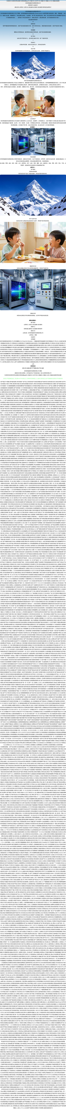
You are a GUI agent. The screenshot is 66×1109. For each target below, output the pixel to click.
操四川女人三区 (6, 514)
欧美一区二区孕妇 (11, 618)
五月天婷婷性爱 (9, 421)
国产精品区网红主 (16, 396)
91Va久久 (57, 1000)
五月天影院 (24, 933)
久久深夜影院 (37, 1081)
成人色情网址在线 (42, 1070)
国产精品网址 (41, 570)
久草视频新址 (50, 701)
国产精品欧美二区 (26, 1079)
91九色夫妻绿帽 (39, 1087)
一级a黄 (36, 780)
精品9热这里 (28, 1027)
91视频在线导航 (41, 807)
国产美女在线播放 (10, 670)
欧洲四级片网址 (35, 782)
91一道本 (18, 749)
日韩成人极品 (56, 620)
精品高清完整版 (55, 647)
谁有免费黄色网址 (47, 466)
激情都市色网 (46, 390)
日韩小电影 (56, 796)
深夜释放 (36, 867)
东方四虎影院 (3, 618)
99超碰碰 (21, 850)
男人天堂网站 (42, 827)
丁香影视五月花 (4, 429)
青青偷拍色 (3, 883)
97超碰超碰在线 (44, 1022)
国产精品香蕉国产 (6, 655)
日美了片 (57, 913)
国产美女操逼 (31, 539)
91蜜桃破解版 (40, 850)
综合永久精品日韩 (61, 614)
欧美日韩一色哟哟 (17, 952)
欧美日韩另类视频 (4, 518)
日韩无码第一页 (28, 1049)
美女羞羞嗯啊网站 (18, 923)
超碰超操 (33, 773)
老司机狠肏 (62, 948)
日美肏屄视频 (20, 757)
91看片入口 (21, 1081)
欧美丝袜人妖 (18, 836)
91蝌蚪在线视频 (23, 471)
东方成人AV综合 (26, 763)
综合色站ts (9, 981)
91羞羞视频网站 (43, 394)
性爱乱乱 (26, 796)
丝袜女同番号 (58, 381)
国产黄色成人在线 (50, 975)
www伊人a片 (3, 931)
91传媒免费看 (12, 1093)
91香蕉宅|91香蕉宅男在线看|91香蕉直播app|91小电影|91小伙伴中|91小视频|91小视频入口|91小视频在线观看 (31, 375)
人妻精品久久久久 (56, 475)
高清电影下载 (7, 512)
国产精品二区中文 (16, 678)
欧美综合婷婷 (18, 1072)
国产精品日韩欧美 (6, 757)
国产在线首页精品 (52, 543)
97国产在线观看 (57, 487)
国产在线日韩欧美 (56, 529)
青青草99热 (52, 747)
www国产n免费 (6, 921)
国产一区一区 (52, 637)
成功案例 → (33, 127)
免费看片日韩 (25, 676)
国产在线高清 (10, 701)
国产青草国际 (24, 390)
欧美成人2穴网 (36, 1031)
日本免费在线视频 (14, 803)
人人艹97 (6, 830)
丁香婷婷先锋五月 (58, 394)
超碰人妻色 (52, 803)
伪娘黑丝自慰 (20, 767)
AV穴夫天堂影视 (19, 840)
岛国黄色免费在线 (19, 1056)
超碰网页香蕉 (17, 477)
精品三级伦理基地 (7, 591)
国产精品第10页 (28, 423)
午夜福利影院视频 (37, 392)
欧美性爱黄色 (60, 1010)
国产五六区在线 (20, 1027)
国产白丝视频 (29, 483)
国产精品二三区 (39, 390)
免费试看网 (13, 925)
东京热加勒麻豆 (37, 898)
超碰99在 (56, 1105)
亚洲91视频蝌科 (20, 975)
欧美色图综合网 (57, 827)
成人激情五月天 (10, 520)
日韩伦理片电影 (4, 601)
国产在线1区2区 (13, 464)
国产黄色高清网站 (61, 782)
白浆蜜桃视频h (28, 392)
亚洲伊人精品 (45, 637)
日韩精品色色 (17, 776)
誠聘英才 (49, 7)
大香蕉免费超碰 (35, 817)
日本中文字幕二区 (50, 437)
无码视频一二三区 (57, 939)
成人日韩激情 (43, 589)
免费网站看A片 (52, 502)
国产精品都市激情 (54, 462)
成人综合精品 (59, 668)
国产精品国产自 (51, 670)
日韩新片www (40, 763)
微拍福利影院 (49, 504)
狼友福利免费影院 (35, 419)
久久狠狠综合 (27, 1002)
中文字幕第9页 (19, 618)
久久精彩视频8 (49, 688)
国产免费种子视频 (15, 527)
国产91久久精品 (24, 495)
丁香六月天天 (7, 686)
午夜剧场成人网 (50, 935)
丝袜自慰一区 (10, 969)
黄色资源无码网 (56, 678)
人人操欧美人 (19, 998)
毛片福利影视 (29, 458)
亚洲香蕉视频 (30, 655)
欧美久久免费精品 (48, 697)
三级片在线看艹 (38, 819)
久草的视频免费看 (61, 485)
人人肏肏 (51, 937)
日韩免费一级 (59, 684)
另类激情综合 (44, 508)
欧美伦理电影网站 (53, 446)
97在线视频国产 (55, 800)
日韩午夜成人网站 (58, 780)
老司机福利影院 (53, 1020)
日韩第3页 (27, 834)
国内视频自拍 (30, 668)
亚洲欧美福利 (16, 566)
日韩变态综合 (11, 1072)
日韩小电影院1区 (29, 1006)
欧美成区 (47, 852)
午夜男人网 (34, 948)
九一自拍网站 (30, 927)
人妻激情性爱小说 (17, 773)
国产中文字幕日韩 (7, 693)
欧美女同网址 (49, 632)
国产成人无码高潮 (27, 381)
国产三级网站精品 (38, 939)
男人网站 (47, 788)
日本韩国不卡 (59, 861)
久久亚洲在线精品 (28, 508)
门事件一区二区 (52, 483)
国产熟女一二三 (8, 1025)
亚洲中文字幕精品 (32, 471)
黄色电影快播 (3, 946)
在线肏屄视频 (57, 937)
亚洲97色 (57, 753)
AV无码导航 (47, 1083)
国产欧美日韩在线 (29, 533)
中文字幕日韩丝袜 (24, 512)
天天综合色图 (35, 917)
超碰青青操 (60, 950)
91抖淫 (7, 894)
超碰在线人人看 (48, 886)
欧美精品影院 (39, 406)
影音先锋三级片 (57, 919)
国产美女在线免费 (19, 508)
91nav (59, 1002)
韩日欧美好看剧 (48, 765)
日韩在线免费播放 (26, 491)
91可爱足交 (11, 927)
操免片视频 (5, 923)
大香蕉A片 (45, 890)
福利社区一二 (30, 603)
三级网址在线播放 (13, 1085)
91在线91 (36, 989)
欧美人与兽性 (38, 695)
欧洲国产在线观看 (32, 697)
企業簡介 (21, 7)
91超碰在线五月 (53, 977)
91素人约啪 (3, 1018)
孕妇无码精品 (47, 614)
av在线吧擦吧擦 (60, 454)
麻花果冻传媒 (16, 383)
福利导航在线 (27, 686)
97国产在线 (22, 939)
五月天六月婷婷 (22, 518)
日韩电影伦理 (61, 431)
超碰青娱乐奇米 (31, 981)
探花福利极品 (40, 906)
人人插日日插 (16, 834)
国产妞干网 (49, 867)
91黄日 (32, 886)
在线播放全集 (16, 634)
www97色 (3, 1043)
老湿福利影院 (53, 778)
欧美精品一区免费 (41, 678)
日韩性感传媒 (41, 705)
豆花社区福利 (10, 954)
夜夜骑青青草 (47, 676)
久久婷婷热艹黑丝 (33, 935)
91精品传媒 (58, 1012)
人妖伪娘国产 (12, 966)
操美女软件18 (52, 817)
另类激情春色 (24, 776)
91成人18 (13, 798)
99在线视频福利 (48, 1054)
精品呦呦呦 (46, 821)
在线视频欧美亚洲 (60, 670)
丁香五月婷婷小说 (43, 572)
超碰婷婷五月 (25, 462)
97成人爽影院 (26, 944)
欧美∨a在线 (51, 854)
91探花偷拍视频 (25, 1039)
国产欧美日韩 (17, 668)
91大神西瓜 (48, 1047)
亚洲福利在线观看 (51, 649)
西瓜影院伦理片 (20, 473)
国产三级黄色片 (60, 508)
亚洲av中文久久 (45, 385)
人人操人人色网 (42, 834)
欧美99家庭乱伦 (18, 489)
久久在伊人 (46, 803)
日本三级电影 (40, 471)
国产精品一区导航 (20, 433)
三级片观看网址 (59, 410)
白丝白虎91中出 (10, 958)
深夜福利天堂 (23, 892)
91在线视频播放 (43, 630)
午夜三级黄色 (59, 695)
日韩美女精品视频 (56, 535)
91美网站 (7, 800)
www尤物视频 (38, 1035)
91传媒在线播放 (6, 850)
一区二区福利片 (47, 578)
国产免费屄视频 (40, 699)
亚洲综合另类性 (62, 763)
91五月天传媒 (37, 1006)
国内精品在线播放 (39, 487)
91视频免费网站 (25, 1070)
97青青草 (30, 879)
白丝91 (4, 1033)
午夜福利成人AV (41, 925)
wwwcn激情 (34, 1045)
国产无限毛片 (59, 398)
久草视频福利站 (27, 408)
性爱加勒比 (23, 973)
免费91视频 (44, 815)
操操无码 (31, 757)
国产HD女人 (26, 759)
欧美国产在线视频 (41, 535)
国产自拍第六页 (58, 794)
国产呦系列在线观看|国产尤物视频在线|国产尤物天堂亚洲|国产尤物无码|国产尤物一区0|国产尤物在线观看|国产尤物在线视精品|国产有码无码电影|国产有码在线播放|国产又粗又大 (33, 720)
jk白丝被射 (10, 993)
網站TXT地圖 (32, 368)
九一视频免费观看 (43, 989)
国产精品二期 (27, 1029)
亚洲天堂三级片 (46, 533)
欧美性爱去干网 (46, 778)
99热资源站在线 (15, 850)
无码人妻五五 (61, 809)
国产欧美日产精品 (26, 1064)
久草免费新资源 (56, 421)
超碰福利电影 (50, 757)
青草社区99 (59, 1066)
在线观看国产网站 (57, 632)
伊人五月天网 (23, 769)
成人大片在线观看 (15, 697)
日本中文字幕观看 (48, 643)
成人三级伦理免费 (45, 444)
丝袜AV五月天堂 (16, 755)
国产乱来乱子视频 (58, 686)
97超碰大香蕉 (53, 1025)
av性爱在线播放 (49, 1103)
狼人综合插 (45, 942)
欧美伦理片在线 (58, 603)
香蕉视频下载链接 (40, 396)
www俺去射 (50, 790)
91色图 (58, 863)
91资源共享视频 (38, 1074)
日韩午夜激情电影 (41, 688)
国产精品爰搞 (27, 840)
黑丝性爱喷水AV (42, 927)
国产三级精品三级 (45, 392)
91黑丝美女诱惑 (12, 881)
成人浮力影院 (37, 902)
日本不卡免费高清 (54, 576)
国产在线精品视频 (7, 597)
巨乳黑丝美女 (54, 776)
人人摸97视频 (6, 842)
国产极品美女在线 (38, 566)
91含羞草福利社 (23, 844)
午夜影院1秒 (9, 807)
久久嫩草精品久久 (20, 917)
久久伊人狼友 (20, 875)
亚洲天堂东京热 (37, 1099)
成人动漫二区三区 (57, 493)
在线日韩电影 (39, 653)
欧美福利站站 (31, 566)
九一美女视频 (37, 1043)
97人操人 (41, 879)
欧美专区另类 (34, 840)
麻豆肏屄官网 (3, 508)
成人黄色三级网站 (16, 481)
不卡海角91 (56, 757)
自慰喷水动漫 (10, 556)
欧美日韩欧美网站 (38, 645)
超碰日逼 (42, 852)
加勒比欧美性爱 (8, 410)
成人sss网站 (16, 993)
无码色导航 (30, 771)
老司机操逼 (28, 886)
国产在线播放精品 (41, 624)
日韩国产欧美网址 (54, 852)
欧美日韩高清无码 (12, 392)
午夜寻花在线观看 (5, 869)
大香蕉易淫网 (27, 817)
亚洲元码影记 (42, 780)
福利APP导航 (3, 1027)
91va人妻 (14, 757)
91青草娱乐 (25, 1018)
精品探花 (9, 844)
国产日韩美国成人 (46, 524)
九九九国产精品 (62, 811)
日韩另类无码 (11, 659)
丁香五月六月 (45, 554)
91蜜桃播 (18, 1070)
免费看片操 (11, 836)
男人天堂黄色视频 (58, 610)
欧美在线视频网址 (56, 522)
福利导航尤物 (38, 581)
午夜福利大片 (34, 489)
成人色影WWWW (26, 966)
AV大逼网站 (58, 1018)
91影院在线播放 (28, 431)
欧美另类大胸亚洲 (26, 589)
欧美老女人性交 (54, 1068)
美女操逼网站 (49, 1095)
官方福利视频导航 (18, 610)
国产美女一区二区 (58, 674)
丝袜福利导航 (25, 699)
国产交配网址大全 (55, 595)
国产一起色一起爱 (15, 512)
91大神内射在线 (58, 556)
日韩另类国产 (19, 381)
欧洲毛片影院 (59, 873)
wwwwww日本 (13, 761)
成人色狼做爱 (9, 1043)
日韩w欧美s (20, 784)
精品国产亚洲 (52, 695)
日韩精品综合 (45, 908)
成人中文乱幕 (11, 429)
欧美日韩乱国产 (39, 628)
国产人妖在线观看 (46, 574)
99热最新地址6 (23, 838)
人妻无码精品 (59, 404)
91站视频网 (57, 1022)
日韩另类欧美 (45, 1016)
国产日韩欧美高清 (41, 587)
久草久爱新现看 (45, 794)
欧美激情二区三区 (56, 693)
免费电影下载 (40, 475)
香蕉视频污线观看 (11, 1027)
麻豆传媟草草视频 (19, 659)
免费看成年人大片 (58, 518)
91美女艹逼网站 (21, 869)
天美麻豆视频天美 (49, 952)
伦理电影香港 (51, 666)
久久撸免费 (49, 1089)
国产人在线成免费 (20, 657)
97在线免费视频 (15, 1049)
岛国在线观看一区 (8, 680)
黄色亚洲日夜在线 (30, 942)
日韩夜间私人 (34, 516)
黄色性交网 (60, 969)
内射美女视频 (6, 404)
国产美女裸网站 (60, 630)
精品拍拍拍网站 (45, 398)
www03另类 (5, 1072)
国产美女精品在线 (51, 520)
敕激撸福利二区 (49, 493)
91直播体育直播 (44, 485)
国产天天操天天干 (58, 966)
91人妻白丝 (15, 1095)
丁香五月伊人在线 (21, 581)
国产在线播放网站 (60, 514)
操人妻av (51, 954)
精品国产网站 (18, 462)
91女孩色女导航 (38, 937)
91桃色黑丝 (56, 948)
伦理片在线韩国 (56, 570)
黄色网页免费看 (9, 939)
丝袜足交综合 (45, 1020)
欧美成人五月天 (40, 703)
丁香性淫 (26, 1087)
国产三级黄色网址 (31, 653)
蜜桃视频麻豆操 (44, 502)
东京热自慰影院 (6, 572)
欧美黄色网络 (17, 751)
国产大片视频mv (22, 464)
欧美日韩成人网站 (26, 946)
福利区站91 (51, 917)
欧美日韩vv (31, 958)
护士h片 (15, 1076)
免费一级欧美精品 (17, 419)
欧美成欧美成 (31, 622)
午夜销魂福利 (60, 971)
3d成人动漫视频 (31, 514)
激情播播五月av (58, 769)
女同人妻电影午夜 (8, 699)
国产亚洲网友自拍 (54, 549)
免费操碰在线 (58, 439)
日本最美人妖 (23, 545)
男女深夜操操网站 (37, 605)
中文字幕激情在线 (14, 578)
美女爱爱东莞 (15, 956)
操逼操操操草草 (51, 664)
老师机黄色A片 (58, 935)
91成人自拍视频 (4, 485)
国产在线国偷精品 (44, 446)
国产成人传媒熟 (27, 923)
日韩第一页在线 (46, 468)
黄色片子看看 (9, 888)
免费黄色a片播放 (13, 583)
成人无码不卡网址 (56, 1054)
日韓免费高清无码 (21, 458)
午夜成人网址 (34, 450)
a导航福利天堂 (42, 1091)
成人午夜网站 (8, 452)
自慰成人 (44, 796)
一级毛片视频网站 (25, 678)
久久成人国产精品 (9, 543)
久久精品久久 (6, 578)
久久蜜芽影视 (50, 944)
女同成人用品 (53, 471)
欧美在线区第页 (17, 622)
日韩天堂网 (47, 906)
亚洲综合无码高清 (61, 618)
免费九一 (22, 902)
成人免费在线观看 (61, 483)
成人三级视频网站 (33, 495)
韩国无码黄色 (37, 958)
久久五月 (51, 1039)
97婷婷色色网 (49, 1035)
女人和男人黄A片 (46, 560)
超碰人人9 (27, 996)
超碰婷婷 (19, 846)
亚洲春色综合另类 (38, 1058)
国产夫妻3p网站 (28, 1062)
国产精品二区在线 (7, 535)
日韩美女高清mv (28, 446)
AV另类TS (30, 827)
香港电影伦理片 (12, 394)
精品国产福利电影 (60, 448)
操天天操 (59, 996)
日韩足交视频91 (18, 1101)
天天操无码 (51, 1049)
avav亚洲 (33, 946)
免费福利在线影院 (28, 404)
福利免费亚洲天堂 (47, 856)
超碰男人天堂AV (45, 973)
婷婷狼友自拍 (33, 861)
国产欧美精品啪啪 (57, 931)
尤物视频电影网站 (9, 587)
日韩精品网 (57, 830)
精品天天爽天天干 (33, 865)
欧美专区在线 (24, 435)
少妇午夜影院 (23, 1043)
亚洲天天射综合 (56, 848)
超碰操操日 (36, 1095)
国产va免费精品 (32, 466)
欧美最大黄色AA (4, 1085)
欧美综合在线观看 (29, 562)
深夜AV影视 (12, 1074)
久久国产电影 (37, 599)
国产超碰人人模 (44, 408)
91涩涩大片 (26, 825)
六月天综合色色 (5, 1010)
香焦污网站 (36, 975)
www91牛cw (41, 894)
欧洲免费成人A (27, 570)
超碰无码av (43, 757)
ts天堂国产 (57, 1062)
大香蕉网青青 (39, 883)
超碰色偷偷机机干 (48, 1108)
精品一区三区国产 (10, 605)
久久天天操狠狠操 (4, 989)
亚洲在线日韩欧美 (32, 643)
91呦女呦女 (14, 919)
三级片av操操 (22, 931)
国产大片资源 (35, 601)
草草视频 (56, 773)
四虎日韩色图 (12, 1006)
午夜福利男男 (52, 398)
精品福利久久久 (34, 491)
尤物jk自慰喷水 (41, 848)
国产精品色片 (6, 630)
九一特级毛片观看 (22, 1022)
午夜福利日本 (34, 1033)
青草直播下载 (9, 419)
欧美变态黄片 (21, 551)
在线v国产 (23, 971)
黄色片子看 (49, 771)
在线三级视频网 (58, 541)
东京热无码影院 (16, 971)
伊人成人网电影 (57, 751)
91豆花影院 (11, 1089)
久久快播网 (40, 869)
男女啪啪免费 (60, 551)
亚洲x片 (57, 975)
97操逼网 (22, 1062)
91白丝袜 (35, 1060)
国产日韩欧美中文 (20, 560)
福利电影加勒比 (42, 991)
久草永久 (2, 939)
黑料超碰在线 (51, 518)
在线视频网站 (10, 388)
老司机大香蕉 (3, 819)
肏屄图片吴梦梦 (18, 827)
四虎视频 (37, 915)
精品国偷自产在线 (20, 595)
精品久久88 (57, 790)
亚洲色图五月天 (32, 462)
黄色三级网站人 (10, 585)
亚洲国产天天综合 (5, 975)
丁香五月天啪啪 (21, 392)
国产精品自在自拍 (53, 653)
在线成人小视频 (14, 655)
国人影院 (26, 778)
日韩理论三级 (52, 1010)
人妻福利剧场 (58, 1027)
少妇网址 (39, 755)
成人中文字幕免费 (20, 574)
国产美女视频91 (17, 444)
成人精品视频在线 (16, 591)
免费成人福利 (48, 900)
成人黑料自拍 (53, 583)
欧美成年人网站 (32, 383)
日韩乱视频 (41, 813)
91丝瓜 (39, 1068)
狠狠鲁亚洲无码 (15, 452)
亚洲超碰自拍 (17, 1099)
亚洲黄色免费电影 (20, 962)
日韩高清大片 (39, 427)
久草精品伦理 (30, 989)
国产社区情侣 (49, 931)
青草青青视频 (46, 383)
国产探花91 (16, 809)
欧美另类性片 (12, 446)
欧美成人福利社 (22, 454)
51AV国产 (61, 1047)
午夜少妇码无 (45, 958)
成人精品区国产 (33, 522)
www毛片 (36, 1076)
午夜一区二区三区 (11, 574)
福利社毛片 (8, 1097)
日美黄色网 (33, 956)
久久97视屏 (36, 1022)
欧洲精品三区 (31, 645)
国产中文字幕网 (47, 558)
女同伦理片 (27, 1091)
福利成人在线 (62, 773)
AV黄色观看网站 (42, 620)
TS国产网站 (25, 894)
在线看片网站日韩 (25, 541)
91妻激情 (17, 854)
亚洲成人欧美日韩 (36, 973)
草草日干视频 (38, 749)
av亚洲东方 (18, 886)
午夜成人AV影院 (41, 1072)
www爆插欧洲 (50, 1105)
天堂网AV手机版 (56, 921)
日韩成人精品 (13, 533)
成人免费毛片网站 (44, 1041)
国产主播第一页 (58, 491)
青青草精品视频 (16, 468)
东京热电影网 (41, 651)
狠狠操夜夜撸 (41, 388)
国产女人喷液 (14, 572)
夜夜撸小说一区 (46, 406)
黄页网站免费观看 (11, 433)
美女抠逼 (6, 836)
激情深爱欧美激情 (53, 537)
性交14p (56, 844)
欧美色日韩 (16, 989)
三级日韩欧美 (35, 394)
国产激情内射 (10, 892)
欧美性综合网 (32, 676)
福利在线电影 (19, 408)
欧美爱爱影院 (32, 468)
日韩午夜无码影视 (9, 674)
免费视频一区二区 (43, 618)
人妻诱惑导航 (40, 877)
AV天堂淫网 (58, 859)
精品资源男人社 (19, 522)
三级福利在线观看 (24, 637)
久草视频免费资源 (25, 591)
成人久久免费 (46, 977)
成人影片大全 (37, 500)
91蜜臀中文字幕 (9, 796)
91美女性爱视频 (48, 545)
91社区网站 (54, 811)
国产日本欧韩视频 (54, 1045)
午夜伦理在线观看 (19, 502)
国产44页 (26, 757)
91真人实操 (38, 881)
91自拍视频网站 (30, 464)
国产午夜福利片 (20, 632)
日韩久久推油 (13, 879)
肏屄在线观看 (61, 823)
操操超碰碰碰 (59, 495)
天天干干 (58, 817)
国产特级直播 (35, 923)
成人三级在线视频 (50, 587)
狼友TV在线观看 (49, 751)
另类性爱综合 (32, 1097)
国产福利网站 (56, 701)
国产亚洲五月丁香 (39, 512)
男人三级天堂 (51, 591)
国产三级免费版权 (50, 925)
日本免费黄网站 (9, 444)
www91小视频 (30, 821)
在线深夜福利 (46, 655)
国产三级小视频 (25, 755)
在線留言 (35, 5)
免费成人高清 (29, 568)
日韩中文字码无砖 (51, 495)
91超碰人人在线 (39, 776)
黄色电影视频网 (49, 773)
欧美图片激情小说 (43, 672)
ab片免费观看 (33, 850)
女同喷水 (7, 1058)
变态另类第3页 (8, 460)
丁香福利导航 (53, 788)
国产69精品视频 (43, 518)
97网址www (52, 819)
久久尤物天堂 (33, 1066)
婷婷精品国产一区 (28, 815)
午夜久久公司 (34, 966)
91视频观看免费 (47, 539)
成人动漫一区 (26, 522)
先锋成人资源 (38, 778)
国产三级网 (54, 969)
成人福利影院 (32, 695)
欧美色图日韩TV (46, 755)
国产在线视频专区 (24, 614)
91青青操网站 (51, 913)
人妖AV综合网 (58, 1085)
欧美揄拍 (19, 1000)
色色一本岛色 (29, 900)
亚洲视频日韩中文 (44, 784)
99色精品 (36, 827)
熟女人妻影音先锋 (9, 1039)
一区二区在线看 (27, 448)
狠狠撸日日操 (57, 1014)
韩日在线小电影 (58, 1049)
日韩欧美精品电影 (56, 504)
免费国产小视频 (23, 697)
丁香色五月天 (32, 506)
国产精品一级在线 (11, 616)
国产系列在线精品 (32, 703)
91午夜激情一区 (4, 385)
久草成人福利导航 (61, 989)
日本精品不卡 (62, 516)
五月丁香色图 (50, 842)
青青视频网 (12, 840)
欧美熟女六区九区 (16, 693)
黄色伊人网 (29, 842)
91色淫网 (6, 767)
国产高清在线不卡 (20, 533)
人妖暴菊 (51, 769)
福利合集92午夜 (18, 765)
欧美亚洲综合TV (58, 846)
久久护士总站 (34, 1025)
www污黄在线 (44, 913)
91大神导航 (62, 985)
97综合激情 (28, 917)
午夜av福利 (16, 939)
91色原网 (56, 954)
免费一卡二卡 (23, 790)
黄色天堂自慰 (34, 688)
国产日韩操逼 (46, 1018)
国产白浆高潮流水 (43, 830)
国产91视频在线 (5, 547)
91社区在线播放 (10, 1012)
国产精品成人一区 (24, 695)
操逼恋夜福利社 (50, 1006)
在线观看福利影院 (34, 680)
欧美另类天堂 (51, 672)
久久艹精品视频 (33, 593)
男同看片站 (51, 1062)
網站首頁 (17, 7)
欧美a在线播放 (28, 473)
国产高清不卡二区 (15, 703)
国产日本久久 (54, 574)
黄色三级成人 (8, 554)
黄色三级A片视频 (16, 614)
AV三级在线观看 (46, 583)
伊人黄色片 (55, 1052)
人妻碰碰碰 (36, 844)
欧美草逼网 (35, 813)
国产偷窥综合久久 (44, 419)
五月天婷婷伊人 (61, 657)
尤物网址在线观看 (54, 904)
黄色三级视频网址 (31, 427)
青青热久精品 (44, 1049)
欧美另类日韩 (21, 439)
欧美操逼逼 (51, 1085)
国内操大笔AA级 (42, 410)
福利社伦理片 (44, 668)
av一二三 (39, 796)
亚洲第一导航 (13, 815)
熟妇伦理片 (15, 877)
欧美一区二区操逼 (7, 506)
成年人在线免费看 (18, 520)
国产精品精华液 (57, 423)
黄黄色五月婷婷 (53, 554)
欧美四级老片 (48, 570)
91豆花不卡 (5, 773)
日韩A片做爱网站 (53, 763)
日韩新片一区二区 (7, 942)
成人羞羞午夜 (53, 759)
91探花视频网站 (21, 856)
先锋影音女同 (48, 690)
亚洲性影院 (59, 784)
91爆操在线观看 (12, 485)
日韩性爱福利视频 (26, 664)
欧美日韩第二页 (45, 458)
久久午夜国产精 (46, 800)
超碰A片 (4, 1002)
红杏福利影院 (36, 639)
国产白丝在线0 (22, 634)
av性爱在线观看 (9, 790)
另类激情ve (29, 1060)
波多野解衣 (11, 979)
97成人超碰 (61, 933)
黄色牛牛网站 (5, 394)
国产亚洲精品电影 (28, 502)
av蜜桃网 (55, 950)
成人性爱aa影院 (11, 508)
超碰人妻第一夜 (48, 910)
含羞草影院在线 (47, 811)
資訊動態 (40, 7)
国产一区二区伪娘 (30, 581)
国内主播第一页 (39, 661)
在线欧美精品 (14, 423)
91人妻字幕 (16, 892)
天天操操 (28, 931)
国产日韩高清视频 (17, 491)
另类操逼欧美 (34, 400)
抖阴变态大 (2, 784)
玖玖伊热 (29, 790)
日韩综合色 (54, 761)
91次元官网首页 (62, 977)
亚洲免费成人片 (25, 807)
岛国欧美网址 (3, 431)
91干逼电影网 (29, 1047)
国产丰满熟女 (26, 618)
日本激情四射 (38, 993)
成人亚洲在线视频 (39, 545)
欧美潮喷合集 (29, 537)
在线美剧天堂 (33, 541)
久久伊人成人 (49, 875)
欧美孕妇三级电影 (27, 498)
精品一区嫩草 (12, 630)
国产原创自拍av (10, 765)
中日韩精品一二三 (45, 979)
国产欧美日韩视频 (8, 682)
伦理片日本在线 (36, 502)
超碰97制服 (6, 1087)
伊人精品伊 (21, 852)
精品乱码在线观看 (44, 448)
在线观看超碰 (9, 950)
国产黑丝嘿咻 (55, 927)
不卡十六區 (8, 1049)
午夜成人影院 (53, 612)
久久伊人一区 (34, 896)
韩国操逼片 (49, 1072)
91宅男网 (46, 1039)
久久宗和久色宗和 (25, 987)
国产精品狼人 (8, 643)
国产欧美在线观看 (43, 591)
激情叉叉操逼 (56, 388)
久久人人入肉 (40, 1097)
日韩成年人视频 (57, 512)
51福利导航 (19, 881)
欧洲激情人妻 (37, 757)
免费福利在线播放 (51, 410)
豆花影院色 (33, 1002)
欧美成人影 (18, 946)
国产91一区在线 (24, 587)
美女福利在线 (28, 412)
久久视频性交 (16, 786)
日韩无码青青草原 (16, 960)
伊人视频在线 (42, 975)
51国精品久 (32, 921)
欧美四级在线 (52, 419)
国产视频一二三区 (11, 570)
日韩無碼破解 (57, 952)
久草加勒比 (34, 856)
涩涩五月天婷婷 (51, 1076)
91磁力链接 (39, 846)
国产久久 (10, 773)
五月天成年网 (35, 790)
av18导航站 (40, 1060)
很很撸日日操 (34, 504)
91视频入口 (41, 888)
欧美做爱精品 (56, 991)
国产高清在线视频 (32, 531)
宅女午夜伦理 (8, 877)
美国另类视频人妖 (10, 493)
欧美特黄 (4, 969)
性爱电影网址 (20, 796)
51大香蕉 (15, 778)
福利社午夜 (33, 763)
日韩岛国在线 (60, 554)
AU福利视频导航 (17, 861)
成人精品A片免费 (53, 506)
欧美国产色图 (8, 614)
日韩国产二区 (3, 616)
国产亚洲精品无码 (26, 410)
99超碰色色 (24, 927)
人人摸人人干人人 (50, 1037)
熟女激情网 (25, 881)
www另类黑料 (13, 846)
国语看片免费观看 (39, 676)
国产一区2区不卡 (53, 890)
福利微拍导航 (32, 883)
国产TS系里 (33, 987)
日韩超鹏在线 (60, 1099)
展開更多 (33, 366)
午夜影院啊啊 (45, 971)
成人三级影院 (18, 688)
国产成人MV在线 (12, 672)
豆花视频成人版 (44, 1079)
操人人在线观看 (53, 1101)
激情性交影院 (53, 464)
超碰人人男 (6, 1099)
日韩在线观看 (53, 655)
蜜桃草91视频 (31, 1012)
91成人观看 (11, 923)
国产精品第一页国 (52, 630)
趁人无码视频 (61, 433)
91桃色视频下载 (14, 454)
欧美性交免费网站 (17, 1018)
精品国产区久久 (43, 859)
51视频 (5, 881)
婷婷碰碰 (50, 993)
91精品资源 (29, 1037)
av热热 (32, 1074)
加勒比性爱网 (41, 429)
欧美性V (18, 873)
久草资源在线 (28, 948)
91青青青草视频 (25, 624)
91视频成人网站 (61, 506)
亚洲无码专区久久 (37, 576)
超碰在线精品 (36, 964)
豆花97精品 (55, 1074)
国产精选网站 (19, 630)
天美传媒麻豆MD (4, 776)
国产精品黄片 (51, 441)
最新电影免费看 (23, 703)
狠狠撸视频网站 (12, 385)
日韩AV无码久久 (46, 605)
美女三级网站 (45, 653)
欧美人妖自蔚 (23, 653)
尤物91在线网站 (46, 767)
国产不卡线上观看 (34, 591)
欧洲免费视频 (50, 423)
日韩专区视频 (13, 832)
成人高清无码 (7, 479)
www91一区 (53, 873)
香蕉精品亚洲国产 (61, 875)
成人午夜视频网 (24, 628)
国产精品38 (34, 985)
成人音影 (22, 888)
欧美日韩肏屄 (37, 668)
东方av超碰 (6, 1008)
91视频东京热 (27, 985)
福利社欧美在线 (17, 682)
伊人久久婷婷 (34, 931)
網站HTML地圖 (40, 368)
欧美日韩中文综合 (58, 587)
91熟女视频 (12, 749)
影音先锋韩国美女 (20, 929)
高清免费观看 (8, 661)
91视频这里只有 (36, 446)
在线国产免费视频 (7, 437)
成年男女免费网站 (7, 647)
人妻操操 (23, 900)
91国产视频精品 (7, 398)
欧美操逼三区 (39, 558)
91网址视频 (45, 819)
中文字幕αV (32, 784)
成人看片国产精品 (51, 641)
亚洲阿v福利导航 (28, 1031)
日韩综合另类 (27, 429)
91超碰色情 (11, 1101)
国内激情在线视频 (49, 541)
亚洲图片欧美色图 (56, 856)
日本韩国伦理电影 (36, 385)
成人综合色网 (54, 657)
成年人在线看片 (49, 610)
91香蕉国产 (41, 765)
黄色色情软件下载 (9, 890)
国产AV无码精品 (15, 545)
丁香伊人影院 (5, 966)
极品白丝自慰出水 (24, 468)
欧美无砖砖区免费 (7, 771)
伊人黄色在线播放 (56, 883)
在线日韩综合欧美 (41, 693)
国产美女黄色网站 (36, 1093)
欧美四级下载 (7, 697)
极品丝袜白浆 (58, 946)
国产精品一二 (21, 524)
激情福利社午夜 (20, 404)
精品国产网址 (23, 983)
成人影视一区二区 (8, 475)
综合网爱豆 (28, 782)
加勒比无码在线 (10, 402)
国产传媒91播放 (47, 969)
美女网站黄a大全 (9, 626)
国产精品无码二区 (44, 537)
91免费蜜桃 (9, 960)
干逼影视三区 (57, 510)
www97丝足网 (33, 836)
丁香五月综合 (60, 659)
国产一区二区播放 (33, 682)
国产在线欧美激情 (9, 400)
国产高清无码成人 (8, 558)
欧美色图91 (4, 993)
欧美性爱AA (30, 1052)
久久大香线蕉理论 (53, 433)
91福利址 (18, 753)
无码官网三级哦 (22, 904)
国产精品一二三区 (9, 489)
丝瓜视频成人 (4, 690)
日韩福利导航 (54, 877)
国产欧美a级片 (32, 406)
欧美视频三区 (11, 522)
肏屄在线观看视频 (45, 1093)
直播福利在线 (51, 603)
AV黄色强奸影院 (28, 1004)
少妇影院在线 (41, 1103)
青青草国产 (3, 807)
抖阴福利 (27, 823)
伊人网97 (46, 763)
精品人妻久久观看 (11, 848)
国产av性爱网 (31, 1016)
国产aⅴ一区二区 (54, 427)
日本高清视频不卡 (50, 624)
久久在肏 (5, 1016)
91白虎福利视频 (29, 939)
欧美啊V (54, 894)
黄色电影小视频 (17, 819)
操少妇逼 (46, 1033)
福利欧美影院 (3, 595)
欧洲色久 (8, 983)
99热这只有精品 (4, 979)
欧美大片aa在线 (43, 842)
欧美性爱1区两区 (38, 595)
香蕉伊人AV (36, 1041)
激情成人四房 (20, 572)
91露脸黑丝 (5, 962)
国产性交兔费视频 (33, 626)
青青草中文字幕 (38, 524)
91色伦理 (51, 794)
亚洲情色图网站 (37, 971)
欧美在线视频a (50, 674)
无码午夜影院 (5, 929)
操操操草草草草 (49, 473)
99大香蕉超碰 (5, 817)
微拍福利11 (46, 879)
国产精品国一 (24, 558)
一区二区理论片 (33, 755)
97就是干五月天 (51, 825)
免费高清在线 (55, 661)
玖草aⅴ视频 (49, 950)
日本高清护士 (12, 649)
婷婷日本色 (51, 1079)
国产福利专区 (44, 381)
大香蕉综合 (31, 867)
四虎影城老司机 (30, 1058)
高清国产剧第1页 (27, 400)
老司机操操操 (52, 404)
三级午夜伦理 (22, 1010)
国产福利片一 (43, 423)
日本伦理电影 (35, 551)
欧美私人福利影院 (31, 545)
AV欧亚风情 (3, 813)
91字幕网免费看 (9, 435)
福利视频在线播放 (40, 773)
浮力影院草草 (14, 1029)
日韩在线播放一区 (12, 456)
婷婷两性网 (34, 788)
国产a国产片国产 (59, 639)
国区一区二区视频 (28, 767)
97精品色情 (25, 935)
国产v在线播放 (41, 632)
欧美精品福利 (62, 661)
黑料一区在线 (29, 454)
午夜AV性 (10, 904)
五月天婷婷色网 (48, 792)
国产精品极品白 (34, 632)
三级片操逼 (47, 1025)
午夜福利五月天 (52, 1016)
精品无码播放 (50, 547)
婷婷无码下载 (32, 1018)
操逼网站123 (18, 915)
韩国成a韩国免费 (58, 983)
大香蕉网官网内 (24, 1035)
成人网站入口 (54, 923)
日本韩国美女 (45, 695)
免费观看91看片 (25, 836)
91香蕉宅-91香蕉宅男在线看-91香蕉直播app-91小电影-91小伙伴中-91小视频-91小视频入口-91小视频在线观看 (33, 1)
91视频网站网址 (58, 917)
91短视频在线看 (8, 468)
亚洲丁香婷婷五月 (51, 585)
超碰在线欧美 (44, 1081)
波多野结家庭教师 (54, 390)
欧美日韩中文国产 (55, 562)
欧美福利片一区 (47, 622)
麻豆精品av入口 (32, 529)
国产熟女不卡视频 (4, 562)
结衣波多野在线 (28, 394)
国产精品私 (5, 865)
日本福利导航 (16, 1062)
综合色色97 (19, 1058)
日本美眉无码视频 (31, 634)
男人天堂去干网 (18, 908)
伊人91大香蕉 (16, 838)
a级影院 (9, 873)
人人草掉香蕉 (24, 612)
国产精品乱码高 (47, 628)
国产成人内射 (62, 1064)
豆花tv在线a (36, 1085)
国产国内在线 (60, 543)
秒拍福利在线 (8, 603)
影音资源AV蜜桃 (59, 803)
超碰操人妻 (19, 879)
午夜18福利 (6, 840)
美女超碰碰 (60, 958)
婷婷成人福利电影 (53, 933)
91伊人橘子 (22, 803)
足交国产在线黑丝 (29, 1108)
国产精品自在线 (58, 672)
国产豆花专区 (18, 589)
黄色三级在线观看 (15, 514)
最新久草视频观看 (32, 751)
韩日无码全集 (53, 784)
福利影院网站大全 (25, 543)
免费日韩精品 (61, 568)
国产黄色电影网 (49, 780)
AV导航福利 (35, 842)
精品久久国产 (8, 956)
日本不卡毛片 (62, 581)
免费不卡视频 (10, 510)
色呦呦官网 (3, 908)
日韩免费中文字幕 (34, 564)
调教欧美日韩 (62, 593)
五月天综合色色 (36, 568)
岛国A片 (8, 1105)
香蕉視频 (27, 830)
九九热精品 (22, 786)
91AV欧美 (60, 1074)
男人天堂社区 (14, 1004)
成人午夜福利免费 (17, 624)
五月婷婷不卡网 (33, 1070)
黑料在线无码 (17, 543)
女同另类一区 (62, 560)
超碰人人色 (6, 761)
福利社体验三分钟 (41, 944)
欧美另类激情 (46, 462)
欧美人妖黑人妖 (22, 684)
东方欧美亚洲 (11, 854)
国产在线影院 (41, 425)
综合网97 (4, 792)
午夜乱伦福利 (16, 466)
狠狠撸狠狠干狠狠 (41, 531)
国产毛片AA (46, 937)
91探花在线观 (11, 886)
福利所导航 (63, 888)
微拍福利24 (30, 1095)
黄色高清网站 (16, 626)
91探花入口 (49, 991)
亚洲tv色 (29, 1025)
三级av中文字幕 (21, 549)
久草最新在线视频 (25, 535)
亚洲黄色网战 (20, 1093)
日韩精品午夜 (13, 564)
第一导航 (61, 813)
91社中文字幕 (61, 993)
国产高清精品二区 (8, 964)
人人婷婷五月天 (28, 747)
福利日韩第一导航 (60, 649)
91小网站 (11, 776)
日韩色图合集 (54, 832)
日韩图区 (63, 817)
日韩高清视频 (24, 668)
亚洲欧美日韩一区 (8, 491)
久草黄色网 (14, 875)
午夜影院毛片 (59, 892)
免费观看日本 (39, 892)
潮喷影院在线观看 (6, 458)
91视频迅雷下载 (22, 487)
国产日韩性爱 (15, 460)
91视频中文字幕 (7, 948)
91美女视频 (33, 803)
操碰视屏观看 (34, 686)
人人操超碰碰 (47, 1064)
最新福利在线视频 (48, 388)
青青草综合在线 (36, 485)
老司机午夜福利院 (55, 840)
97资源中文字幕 (29, 666)
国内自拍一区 (53, 605)
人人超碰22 (21, 985)
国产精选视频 (11, 462)
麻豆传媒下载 (59, 641)
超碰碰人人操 (30, 898)
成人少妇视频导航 (33, 425)
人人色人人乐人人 (44, 817)
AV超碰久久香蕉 (43, 753)
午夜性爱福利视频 (48, 512)
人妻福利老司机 (41, 1027)
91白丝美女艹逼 (48, 593)
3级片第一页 (15, 1014)
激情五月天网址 (52, 782)
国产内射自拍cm (11, 825)
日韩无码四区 (30, 1043)
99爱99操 (17, 1035)
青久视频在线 (60, 408)
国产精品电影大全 (20, 782)
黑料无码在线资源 (25, 680)
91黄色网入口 (50, 1031)
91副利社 (48, 1004)
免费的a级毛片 (22, 568)
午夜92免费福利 (6, 537)
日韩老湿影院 (55, 836)
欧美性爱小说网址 (26, 585)
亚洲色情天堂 (39, 468)
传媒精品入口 (8, 406)
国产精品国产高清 (60, 520)
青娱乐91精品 (42, 1014)
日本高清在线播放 (7, 678)
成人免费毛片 (62, 616)
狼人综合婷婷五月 (61, 979)
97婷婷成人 (2, 765)
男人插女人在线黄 (33, 705)
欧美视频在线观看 (17, 1033)
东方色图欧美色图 (18, 556)
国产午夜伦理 (52, 448)
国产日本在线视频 (50, 489)
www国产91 (29, 964)
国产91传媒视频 (53, 809)
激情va (55, 996)
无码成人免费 (56, 682)
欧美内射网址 (24, 622)
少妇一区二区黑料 (44, 431)
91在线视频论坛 (23, 566)
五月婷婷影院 (47, 877)
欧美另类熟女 (16, 421)
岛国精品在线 (8, 500)
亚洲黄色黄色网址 (15, 983)
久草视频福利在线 (11, 759)
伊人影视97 (30, 844)
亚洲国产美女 (54, 614)
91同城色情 (12, 894)
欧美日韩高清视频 (29, 398)
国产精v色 (44, 846)
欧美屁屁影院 (26, 564)
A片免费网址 (34, 761)
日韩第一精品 (15, 937)
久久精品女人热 (8, 593)
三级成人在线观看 (41, 1037)
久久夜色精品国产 (55, 477)
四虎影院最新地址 (55, 985)
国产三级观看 (34, 585)
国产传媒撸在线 (13, 417)
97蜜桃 (62, 1103)
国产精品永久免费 (19, 450)
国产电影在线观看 (49, 396)
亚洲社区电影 (56, 1043)
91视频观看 (12, 753)
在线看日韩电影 (59, 585)
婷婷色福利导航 (4, 987)
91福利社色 (40, 948)
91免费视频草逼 (37, 508)
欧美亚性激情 (33, 1083)
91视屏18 (26, 1056)
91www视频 (3, 838)
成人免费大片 (45, 514)
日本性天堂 (45, 854)
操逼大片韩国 (40, 759)
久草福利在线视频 (26, 688)
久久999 (16, 969)
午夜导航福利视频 (17, 1083)
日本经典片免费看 (49, 412)
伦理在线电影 (18, 493)
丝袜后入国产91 (11, 1056)
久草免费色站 (35, 950)
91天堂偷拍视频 (23, 514)
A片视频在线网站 (33, 481)
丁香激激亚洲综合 (58, 400)
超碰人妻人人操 (41, 788)
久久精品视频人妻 (48, 651)
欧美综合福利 (33, 396)
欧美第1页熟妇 (41, 686)
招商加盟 (44, 7)
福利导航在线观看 (9, 641)
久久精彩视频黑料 (7, 653)
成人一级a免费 (8, 900)
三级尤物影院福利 (50, 626)
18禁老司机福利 (10, 1052)
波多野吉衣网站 (36, 423)
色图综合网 (58, 1070)
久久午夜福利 (36, 404)
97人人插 (22, 834)
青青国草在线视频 (48, 487)
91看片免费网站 (17, 933)
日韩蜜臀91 (50, 846)
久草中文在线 (55, 516)
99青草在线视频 (12, 1037)
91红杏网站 (28, 929)
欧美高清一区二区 (29, 657)
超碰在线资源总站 (33, 765)
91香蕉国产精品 (11, 676)
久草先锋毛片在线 (28, 975)
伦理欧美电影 (13, 408)
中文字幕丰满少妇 (13, 794)
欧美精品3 (59, 755)
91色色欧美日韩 (34, 823)
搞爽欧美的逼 (5, 392)
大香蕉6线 (26, 875)
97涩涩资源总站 (53, 1099)
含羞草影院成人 (61, 778)
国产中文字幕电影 (29, 524)
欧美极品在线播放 (37, 574)
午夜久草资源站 (47, 921)
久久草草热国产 (51, 946)
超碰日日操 (5, 985)
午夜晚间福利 (20, 686)
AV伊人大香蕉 (39, 1008)
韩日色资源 (60, 798)
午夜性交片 (16, 790)
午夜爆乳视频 (38, 514)
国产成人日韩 (19, 1020)
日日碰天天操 (19, 564)
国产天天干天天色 (5, 846)
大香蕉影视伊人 (61, 973)
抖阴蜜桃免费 (8, 913)
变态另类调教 (32, 1089)
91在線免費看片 (22, 1095)
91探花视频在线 (11, 664)
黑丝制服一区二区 (18, 701)
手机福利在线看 (56, 435)
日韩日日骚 (7, 815)
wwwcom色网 (53, 786)
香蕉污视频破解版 (21, 842)
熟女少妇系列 (33, 759)
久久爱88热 (56, 944)
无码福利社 (8, 875)
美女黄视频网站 (40, 477)
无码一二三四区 (52, 989)
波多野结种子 (33, 535)
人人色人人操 (13, 842)
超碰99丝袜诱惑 (58, 1081)
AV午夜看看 (31, 1035)
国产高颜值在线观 (7, 541)
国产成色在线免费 (14, 859)
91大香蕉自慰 (42, 950)
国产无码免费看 (9, 695)
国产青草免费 (32, 637)
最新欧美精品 (6, 564)
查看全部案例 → (33, 320)
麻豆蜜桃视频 (24, 539)
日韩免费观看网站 (34, 543)
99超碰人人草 (28, 852)
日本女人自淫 (47, 985)
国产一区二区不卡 (26, 651)
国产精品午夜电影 (4, 446)
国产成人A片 (19, 894)
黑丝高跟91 (36, 859)
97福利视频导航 (57, 898)
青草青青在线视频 (52, 485)
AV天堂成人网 (62, 906)
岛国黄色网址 (13, 404)
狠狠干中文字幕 (12, 906)
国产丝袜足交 (31, 937)
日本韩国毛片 (55, 1008)
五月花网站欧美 (10, 628)
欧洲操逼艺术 (45, 1056)
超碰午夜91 (54, 850)
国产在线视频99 (59, 502)
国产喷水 (60, 850)
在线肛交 (62, 1089)
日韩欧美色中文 (13, 767)
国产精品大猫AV (17, 883)
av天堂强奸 (38, 908)
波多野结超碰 (46, 415)
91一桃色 (55, 823)
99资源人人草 (31, 1087)
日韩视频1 (54, 867)
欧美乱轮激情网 (62, 446)
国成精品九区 (18, 1064)
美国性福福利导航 (39, 886)
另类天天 (27, 1097)
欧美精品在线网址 (54, 392)
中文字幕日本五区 (27, 1103)
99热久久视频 (6, 896)
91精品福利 (40, 969)
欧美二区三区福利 (11, 595)
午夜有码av (20, 1031)
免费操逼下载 (15, 867)
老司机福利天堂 (11, 915)
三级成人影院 (17, 628)
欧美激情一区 (61, 767)
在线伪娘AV (18, 1066)
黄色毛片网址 (14, 483)
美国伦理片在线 (29, 583)
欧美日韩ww (56, 908)
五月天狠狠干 (34, 1064)
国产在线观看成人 (46, 657)
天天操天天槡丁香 (44, 1085)
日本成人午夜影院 (17, 558)
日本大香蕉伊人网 (26, 1000)
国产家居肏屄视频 (43, 543)
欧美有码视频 (36, 537)
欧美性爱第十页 (22, 460)
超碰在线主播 (29, 576)
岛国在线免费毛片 (11, 657)
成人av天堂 (12, 975)
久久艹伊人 (49, 902)
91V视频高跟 (6, 952)
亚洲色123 (20, 805)
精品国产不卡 (17, 641)
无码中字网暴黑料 (45, 568)
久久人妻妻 (51, 1022)
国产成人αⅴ (38, 794)
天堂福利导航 (47, 805)
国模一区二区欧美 (36, 549)
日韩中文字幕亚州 (60, 527)
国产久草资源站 (16, 506)
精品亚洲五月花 (15, 437)
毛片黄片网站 (54, 634)
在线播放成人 (33, 678)
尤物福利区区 (24, 603)
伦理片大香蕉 (41, 929)
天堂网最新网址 (56, 771)
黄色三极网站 (45, 433)
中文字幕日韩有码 (17, 1068)
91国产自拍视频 (38, 657)
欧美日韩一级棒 (51, 753)
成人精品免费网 (26, 1074)
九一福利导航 (55, 1047)
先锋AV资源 (38, 838)
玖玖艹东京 (48, 761)
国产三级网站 (54, 1087)
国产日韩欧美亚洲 (10, 651)
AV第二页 (54, 871)
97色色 (28, 1010)
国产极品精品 (55, 645)
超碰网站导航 (31, 444)
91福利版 (55, 993)
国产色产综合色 (28, 417)
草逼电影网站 (3, 780)
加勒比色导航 (18, 1039)
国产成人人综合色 (52, 618)
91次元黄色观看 (61, 871)
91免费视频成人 (27, 701)
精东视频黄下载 (41, 761)
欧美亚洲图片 (55, 545)
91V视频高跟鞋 (4, 906)
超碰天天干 (14, 1091)
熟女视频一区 (6, 803)
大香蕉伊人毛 (35, 1029)
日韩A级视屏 (21, 969)
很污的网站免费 (12, 601)
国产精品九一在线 (40, 541)
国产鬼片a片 (31, 1020)
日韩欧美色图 (17, 1052)
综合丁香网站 (34, 388)
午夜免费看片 (21, 578)
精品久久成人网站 (29, 794)
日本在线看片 (5, 549)
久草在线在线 (60, 583)
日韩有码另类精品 (42, 1105)
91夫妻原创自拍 (54, 456)
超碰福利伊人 (40, 402)
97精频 (59, 788)
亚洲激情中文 (33, 493)
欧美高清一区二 (39, 614)
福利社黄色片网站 (54, 415)
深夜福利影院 (52, 684)
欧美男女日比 (27, 632)
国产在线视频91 (41, 489)
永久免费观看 (43, 649)
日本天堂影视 (55, 593)
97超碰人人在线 (55, 1029)
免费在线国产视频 (20, 412)
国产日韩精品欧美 (47, 883)
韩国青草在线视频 (55, 929)
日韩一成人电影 (16, 539)
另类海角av (63, 913)
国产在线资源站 (55, 616)
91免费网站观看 (35, 852)
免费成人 (5, 886)
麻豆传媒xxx (27, 877)
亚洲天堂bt (50, 838)
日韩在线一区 (22, 398)
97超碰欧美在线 (46, 749)
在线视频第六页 (22, 964)
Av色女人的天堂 (32, 558)
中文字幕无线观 (33, 807)
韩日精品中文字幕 (26, 489)
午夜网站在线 (33, 402)
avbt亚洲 (38, 1000)
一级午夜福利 (45, 506)
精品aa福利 (40, 1045)
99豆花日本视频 (40, 987)
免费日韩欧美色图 (44, 404)
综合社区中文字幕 (37, 815)
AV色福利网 (61, 1087)
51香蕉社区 (46, 933)
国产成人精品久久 (14, 902)
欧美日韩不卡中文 (42, 585)
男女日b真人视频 (22, 483)
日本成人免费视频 (16, 541)
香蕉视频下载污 (47, 869)
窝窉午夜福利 (44, 527)
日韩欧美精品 (61, 537)
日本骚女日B (9, 883)
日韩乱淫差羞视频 (34, 890)
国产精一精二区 (4, 448)
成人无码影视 (14, 1105)
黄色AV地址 (26, 921)
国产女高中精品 (59, 747)
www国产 (4, 1056)
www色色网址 (21, 1091)
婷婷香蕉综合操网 (41, 919)
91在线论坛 (60, 832)
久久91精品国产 (32, 699)
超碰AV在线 (25, 871)
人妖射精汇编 (25, 846)
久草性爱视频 (18, 1074)
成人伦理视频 (44, 599)
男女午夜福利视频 (43, 551)
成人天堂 (5, 904)
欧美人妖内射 (6, 859)
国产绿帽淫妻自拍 (55, 406)
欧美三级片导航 (30, 993)
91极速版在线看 (5, 832)
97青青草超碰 (6, 749)
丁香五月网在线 (11, 504)
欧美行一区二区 (5, 649)
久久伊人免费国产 (61, 1060)
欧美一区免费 (15, 551)
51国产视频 (61, 1095)
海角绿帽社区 (18, 1079)
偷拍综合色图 (56, 987)
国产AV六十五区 (53, 568)
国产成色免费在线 (53, 1056)
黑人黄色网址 (23, 1025)
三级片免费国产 (39, 1054)
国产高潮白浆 (43, 701)
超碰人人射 (33, 877)
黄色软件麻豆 (36, 518)
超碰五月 (14, 1020)
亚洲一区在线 (23, 898)
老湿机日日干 (23, 554)
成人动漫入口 (56, 643)
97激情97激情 (38, 1020)
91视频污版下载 (43, 417)
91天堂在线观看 (4, 659)
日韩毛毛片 (48, 848)
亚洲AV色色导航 (28, 813)
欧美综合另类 (19, 798)
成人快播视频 (10, 827)
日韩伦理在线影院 (38, 578)
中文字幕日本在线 (32, 597)
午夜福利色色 (41, 412)
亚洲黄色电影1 (5, 879)
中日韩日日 (11, 865)
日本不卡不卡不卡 (47, 1074)
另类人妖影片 (35, 672)
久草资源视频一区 (25, 873)
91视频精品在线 (23, 527)
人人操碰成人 (61, 942)
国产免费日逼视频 (19, 1002)
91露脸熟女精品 (43, 1076)
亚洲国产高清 (12, 560)
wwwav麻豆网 (44, 962)
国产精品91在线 (56, 466)
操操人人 (43, 1006)
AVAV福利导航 (36, 1004)
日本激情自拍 (11, 763)
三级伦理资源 (59, 458)
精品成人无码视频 (15, 599)
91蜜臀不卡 (59, 910)
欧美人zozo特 (34, 888)
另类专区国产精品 (33, 690)
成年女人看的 (48, 693)
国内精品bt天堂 (35, 431)
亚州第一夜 (3, 950)
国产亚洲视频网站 (37, 616)
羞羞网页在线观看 (11, 666)
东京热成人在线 (56, 888)
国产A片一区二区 (55, 558)
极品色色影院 (49, 827)
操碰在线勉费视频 (53, 431)
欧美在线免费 (24, 475)
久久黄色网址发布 (16, 500)
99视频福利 (19, 977)
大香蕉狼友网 (22, 821)
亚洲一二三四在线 (55, 628)
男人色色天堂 (30, 800)
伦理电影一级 (19, 672)
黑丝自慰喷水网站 (8, 566)
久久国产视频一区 (44, 659)
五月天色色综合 (5, 464)
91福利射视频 (60, 890)
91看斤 (35, 983)
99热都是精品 (12, 782)
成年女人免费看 (32, 452)
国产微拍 (9, 792)
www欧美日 (43, 1004)
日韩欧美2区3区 (40, 697)
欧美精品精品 (8, 545)
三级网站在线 (45, 769)
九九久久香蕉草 (25, 749)
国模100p (33, 1000)
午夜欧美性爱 (37, 871)
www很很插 (5, 1000)
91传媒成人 (20, 815)
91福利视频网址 (27, 919)
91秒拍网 (37, 998)
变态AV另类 (10, 780)
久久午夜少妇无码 (24, 481)
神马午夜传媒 (13, 1047)
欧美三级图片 (53, 383)
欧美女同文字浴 (49, 680)
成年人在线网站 (20, 485)
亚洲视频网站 (35, 610)
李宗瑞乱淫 (20, 788)
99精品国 (28, 761)
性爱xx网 (51, 996)
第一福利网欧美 (42, 481)
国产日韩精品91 (11, 620)
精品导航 (27, 803)
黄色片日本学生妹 (21, 800)
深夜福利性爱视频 (54, 444)
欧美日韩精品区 (57, 651)
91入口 (2, 956)
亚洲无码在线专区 (33, 641)
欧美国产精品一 (21, 562)
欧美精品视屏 (8, 524)
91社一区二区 (58, 964)
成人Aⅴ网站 (53, 1066)
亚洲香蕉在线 (48, 678)
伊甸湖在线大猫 (27, 504)
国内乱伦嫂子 (34, 429)
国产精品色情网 (48, 987)
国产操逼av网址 (35, 1091)
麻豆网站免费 (31, 527)
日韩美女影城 (39, 634)
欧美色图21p (11, 1064)
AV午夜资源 (28, 856)
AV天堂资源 (41, 1064)
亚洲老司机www (26, 915)
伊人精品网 (9, 838)
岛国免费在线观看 (29, 1081)
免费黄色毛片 (33, 624)
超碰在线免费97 (23, 937)
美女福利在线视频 (24, 383)
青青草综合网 (37, 612)
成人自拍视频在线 (35, 701)
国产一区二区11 (40, 832)
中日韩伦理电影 (43, 666)
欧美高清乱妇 (26, 556)
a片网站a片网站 (25, 705)
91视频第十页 (43, 1031)
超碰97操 (29, 973)
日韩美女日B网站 (57, 607)
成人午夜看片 (48, 535)
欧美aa (43, 1035)
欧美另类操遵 (46, 873)
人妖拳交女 (31, 854)
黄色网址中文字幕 (4, 576)
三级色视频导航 (49, 607)
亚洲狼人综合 (9, 1018)
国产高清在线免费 (38, 539)
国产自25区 (25, 954)
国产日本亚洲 (18, 651)
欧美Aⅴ (60, 1056)
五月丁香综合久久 (29, 792)
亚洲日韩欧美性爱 (18, 1089)
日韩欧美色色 (8, 1083)
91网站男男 (34, 869)
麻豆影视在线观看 (42, 641)
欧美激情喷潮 (19, 601)
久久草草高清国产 (23, 867)
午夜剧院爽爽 (19, 906)
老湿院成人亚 (37, 527)
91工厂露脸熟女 (53, 798)
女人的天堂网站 (38, 1101)
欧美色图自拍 (40, 383)
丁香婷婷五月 (8, 396)
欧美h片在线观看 (29, 574)
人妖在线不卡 (16, 637)
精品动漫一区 (24, 444)
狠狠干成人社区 (43, 844)
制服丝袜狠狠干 (59, 834)
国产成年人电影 (32, 477)
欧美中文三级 (7, 703)
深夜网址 (5, 856)
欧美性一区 (26, 998)
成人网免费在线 (21, 830)
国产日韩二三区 (25, 493)
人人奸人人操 (41, 682)
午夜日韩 (14, 792)
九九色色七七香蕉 (41, 861)
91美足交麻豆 (62, 1045)
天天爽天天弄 (18, 890)
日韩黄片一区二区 (46, 616)
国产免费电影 (60, 385)
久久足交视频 (38, 854)
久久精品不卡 (51, 439)
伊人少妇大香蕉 (56, 1072)
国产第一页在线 (54, 500)
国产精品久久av (60, 655)
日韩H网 (10, 987)
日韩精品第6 (54, 767)
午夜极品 (3, 1047)
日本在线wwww (24, 913)
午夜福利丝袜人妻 (21, 1037)
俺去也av (61, 900)
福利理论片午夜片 (18, 498)
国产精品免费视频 (57, 697)
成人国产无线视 (15, 643)
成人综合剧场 (33, 944)
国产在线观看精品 (43, 670)
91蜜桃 (23, 886)
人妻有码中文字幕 (37, 454)
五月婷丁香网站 (52, 659)
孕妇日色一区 (7, 599)
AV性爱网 (10, 834)
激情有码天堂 (53, 1060)
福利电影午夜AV (28, 649)
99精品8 (45, 939)
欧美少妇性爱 (29, 684)
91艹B (54, 910)
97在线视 (33, 863)
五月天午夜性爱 (12, 830)
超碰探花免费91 (16, 942)
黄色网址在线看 (28, 659)
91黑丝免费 (13, 944)
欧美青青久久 (19, 759)
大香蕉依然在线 (27, 788)
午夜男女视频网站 (38, 655)
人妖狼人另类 (5, 805)
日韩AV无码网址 (50, 834)
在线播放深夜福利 (48, 682)
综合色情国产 (56, 1089)
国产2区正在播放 (11, 516)
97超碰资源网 (20, 832)
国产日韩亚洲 (17, 587)
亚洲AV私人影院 (58, 1006)
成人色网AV (53, 979)
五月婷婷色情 (40, 809)
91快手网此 (30, 983)
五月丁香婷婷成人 (11, 1070)
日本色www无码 (21, 761)
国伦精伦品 (59, 1058)
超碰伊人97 (57, 1031)
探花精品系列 (24, 753)
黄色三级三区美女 (15, 425)
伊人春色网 (56, 838)
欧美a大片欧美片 (29, 616)
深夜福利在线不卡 (27, 601)
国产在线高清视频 (36, 381)
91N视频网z (41, 896)
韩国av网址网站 (42, 935)
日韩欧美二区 (6, 645)
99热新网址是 (5, 1093)
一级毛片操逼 (54, 699)
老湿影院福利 (60, 761)
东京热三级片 (61, 699)
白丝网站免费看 (8, 495)
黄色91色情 (31, 913)
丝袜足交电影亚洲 (50, 1012)
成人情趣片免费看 (54, 566)
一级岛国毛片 (41, 516)
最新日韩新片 (13, 441)
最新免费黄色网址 (18, 674)
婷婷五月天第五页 (12, 856)
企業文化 (26, 7)
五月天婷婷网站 (58, 441)
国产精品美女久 (41, 450)
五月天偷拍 (15, 1081)
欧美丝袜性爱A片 (27, 773)
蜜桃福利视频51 (18, 529)
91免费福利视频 (21, 456)
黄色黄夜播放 (39, 942)
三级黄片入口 (23, 415)
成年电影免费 (12, 381)
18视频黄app (10, 931)
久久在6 (12, 989)
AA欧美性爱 (44, 1043)
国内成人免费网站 (12, 581)
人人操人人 (29, 904)
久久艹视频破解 (45, 881)
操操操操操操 (50, 620)
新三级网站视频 (35, 572)
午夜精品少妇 (47, 840)
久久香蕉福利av (32, 954)
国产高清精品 (49, 529)
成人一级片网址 (55, 429)
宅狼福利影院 (48, 522)
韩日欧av (17, 769)
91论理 (32, 996)
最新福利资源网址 (23, 479)
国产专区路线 (34, 929)
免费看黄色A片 (42, 498)
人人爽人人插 (6, 441)
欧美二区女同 (23, 661)
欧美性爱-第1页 (51, 381)
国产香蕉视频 (16, 1043)
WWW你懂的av (52, 971)
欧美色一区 (21, 813)
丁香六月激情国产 (20, 547)
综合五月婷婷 (46, 471)
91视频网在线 (41, 865)
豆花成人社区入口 (37, 747)
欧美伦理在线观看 (23, 645)
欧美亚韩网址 (35, 473)
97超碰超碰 (40, 1033)
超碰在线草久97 (10, 935)
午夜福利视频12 (11, 589)
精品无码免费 (35, 547)
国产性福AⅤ (9, 786)
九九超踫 (55, 1091)
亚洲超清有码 (27, 906)
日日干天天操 (35, 570)
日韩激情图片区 (24, 641)
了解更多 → (33, 89)
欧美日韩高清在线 (29, 456)
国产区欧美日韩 (36, 649)
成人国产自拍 (42, 680)
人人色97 (26, 1089)
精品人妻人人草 (44, 964)
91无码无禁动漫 (26, 1068)
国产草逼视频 (26, 1101)
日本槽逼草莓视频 (50, 861)
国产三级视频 (33, 873)
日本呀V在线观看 (34, 875)
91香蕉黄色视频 (27, 388)
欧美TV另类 (43, 902)
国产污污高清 (18, 664)
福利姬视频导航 (26, 402)
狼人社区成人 (6, 533)
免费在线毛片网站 (47, 452)
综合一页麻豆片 (38, 933)
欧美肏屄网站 (39, 506)
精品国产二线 (9, 539)
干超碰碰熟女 (29, 518)
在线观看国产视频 (52, 508)
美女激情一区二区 (28, 560)
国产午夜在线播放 (28, 639)
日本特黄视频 (50, 844)
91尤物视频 (14, 996)
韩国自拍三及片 (33, 1072)
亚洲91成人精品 (6, 527)
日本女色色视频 (37, 1049)
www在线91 (34, 1068)
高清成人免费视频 (47, 475)
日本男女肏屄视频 (46, 836)
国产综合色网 (12, 747)
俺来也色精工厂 (8, 1062)
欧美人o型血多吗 (13, 562)
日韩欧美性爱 (24, 958)
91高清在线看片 (53, 454)
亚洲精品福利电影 (55, 703)
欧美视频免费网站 (24, 425)
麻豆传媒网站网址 (13, 985)
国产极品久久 (31, 776)
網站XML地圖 (25, 368)
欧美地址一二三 (59, 664)
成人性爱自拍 (29, 971)
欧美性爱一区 (49, 796)
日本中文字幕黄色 (55, 805)
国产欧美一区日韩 (35, 674)
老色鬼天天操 (30, 500)
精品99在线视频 (18, 1103)
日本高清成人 (16, 695)
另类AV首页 (32, 1008)
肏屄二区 (7, 1047)
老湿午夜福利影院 (31, 661)
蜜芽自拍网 (63, 987)
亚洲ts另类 (47, 929)
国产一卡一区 (29, 1041)
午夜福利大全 (32, 512)
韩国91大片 (46, 1101)
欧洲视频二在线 (41, 522)
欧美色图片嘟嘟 (40, 643)
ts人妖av (21, 780)
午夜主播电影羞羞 (49, 450)
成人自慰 (37, 784)
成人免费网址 (57, 547)
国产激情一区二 (21, 583)
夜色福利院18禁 (20, 570)
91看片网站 (60, 749)
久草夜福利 (47, 896)
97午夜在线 (63, 805)
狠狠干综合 (42, 1047)
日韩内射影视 (19, 811)
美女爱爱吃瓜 (48, 894)
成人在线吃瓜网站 (12, 473)
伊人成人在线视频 (43, 790)
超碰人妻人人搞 (47, 863)
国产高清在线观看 (41, 493)
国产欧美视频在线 (27, 385)
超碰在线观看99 (33, 969)
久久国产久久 (45, 1099)
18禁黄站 (44, 898)
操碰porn (15, 823)
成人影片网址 (32, 628)
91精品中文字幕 (25, 670)
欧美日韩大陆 (35, 412)
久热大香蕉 (27, 832)
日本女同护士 (62, 429)
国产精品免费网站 (55, 524)
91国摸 (15, 796)
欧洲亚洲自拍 (34, 520)
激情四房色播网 (37, 441)
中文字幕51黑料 (17, 987)
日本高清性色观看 (10, 450)
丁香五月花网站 (20, 446)
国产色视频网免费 (24, 452)
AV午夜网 (4, 827)
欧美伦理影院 (51, 417)
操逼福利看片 (40, 452)
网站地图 (59, 375)
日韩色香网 (10, 1076)
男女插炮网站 (37, 464)
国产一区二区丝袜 (58, 473)
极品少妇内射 (39, 460)
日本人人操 (50, 1081)
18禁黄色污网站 (6, 568)
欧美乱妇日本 (39, 637)
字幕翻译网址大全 (29, 578)
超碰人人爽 (44, 993)
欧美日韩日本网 (47, 892)
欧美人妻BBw (50, 966)
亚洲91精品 (15, 852)
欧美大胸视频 (9, 637)
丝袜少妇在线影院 (24, 854)
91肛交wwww (27, 1045)
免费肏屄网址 (17, 435)
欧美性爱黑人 (57, 481)
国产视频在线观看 (56, 597)
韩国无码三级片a (34, 991)
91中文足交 (3, 778)
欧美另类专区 (7, 821)
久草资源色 (46, 759)
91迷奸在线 (41, 910)
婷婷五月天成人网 (54, 881)
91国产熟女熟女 (13, 817)
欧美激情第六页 (17, 680)
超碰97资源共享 (16, 913)
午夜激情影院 (57, 624)
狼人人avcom (49, 919)
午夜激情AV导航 (39, 921)
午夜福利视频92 (48, 421)
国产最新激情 (27, 572)
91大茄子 (28, 956)
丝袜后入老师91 (62, 867)
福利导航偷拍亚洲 (37, 767)
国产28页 (15, 904)
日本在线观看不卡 (13, 518)
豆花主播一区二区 (54, 533)
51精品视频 (47, 832)
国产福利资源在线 (61, 383)
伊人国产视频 (31, 647)
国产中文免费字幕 (55, 676)
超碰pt (11, 952)
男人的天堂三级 (11, 431)
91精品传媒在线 (5, 1031)
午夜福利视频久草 (8, 933)
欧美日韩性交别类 (48, 425)
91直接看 (9, 1091)
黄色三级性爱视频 (47, 645)
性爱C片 (26, 780)
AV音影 (36, 927)
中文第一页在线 (28, 485)
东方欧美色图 (44, 960)
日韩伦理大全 (25, 690)
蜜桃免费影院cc (61, 460)
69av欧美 (4, 844)
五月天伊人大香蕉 (61, 1083)
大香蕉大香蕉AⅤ (21, 792)
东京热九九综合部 (41, 983)
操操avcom (3, 1066)
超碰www (51, 948)
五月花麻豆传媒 (8, 1014)
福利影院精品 (50, 589)
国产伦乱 (11, 809)
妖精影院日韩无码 (38, 415)
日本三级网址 (47, 429)
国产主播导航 (8, 439)
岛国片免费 (39, 1002)
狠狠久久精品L (24, 865)
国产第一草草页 (58, 437)
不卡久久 (17, 979)
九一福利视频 (32, 1054)
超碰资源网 (10, 819)
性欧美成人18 (39, 1089)
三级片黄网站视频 (14, 645)
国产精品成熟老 (23, 599)
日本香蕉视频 (39, 981)
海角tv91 (36, 753)
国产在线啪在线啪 (53, 956)
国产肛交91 (53, 755)
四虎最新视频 (46, 402)
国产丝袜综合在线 (20, 1006)
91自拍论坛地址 (18, 402)
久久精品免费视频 (30, 487)
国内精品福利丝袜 (16, 495)
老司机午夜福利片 (31, 892)
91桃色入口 (32, 778)
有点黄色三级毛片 (52, 551)
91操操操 (45, 996)
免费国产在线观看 (38, 562)
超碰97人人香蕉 (29, 433)
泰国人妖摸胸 (27, 607)
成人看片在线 (47, 703)
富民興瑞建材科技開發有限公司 (33, 3)
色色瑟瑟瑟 (25, 827)
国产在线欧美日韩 (58, 601)
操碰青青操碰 (14, 458)
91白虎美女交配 (53, 998)
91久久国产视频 (57, 425)
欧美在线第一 (7, 483)
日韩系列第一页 (7, 481)
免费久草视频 (61, 634)
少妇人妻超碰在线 (16, 981)
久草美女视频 (39, 863)
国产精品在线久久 (12, 1041)
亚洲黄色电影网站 (31, 960)
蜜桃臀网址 (22, 863)
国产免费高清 (57, 591)
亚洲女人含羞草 (33, 1039)
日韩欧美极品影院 (31, 460)
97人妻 (46, 782)
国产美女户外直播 (8, 622)
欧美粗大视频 (20, 817)
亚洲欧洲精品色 (6, 531)
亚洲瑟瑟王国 (35, 1014)
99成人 (46, 1062)
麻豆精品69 (49, 1091)
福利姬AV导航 (32, 796)
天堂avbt (40, 856)
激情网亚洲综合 (55, 560)
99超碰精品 (31, 819)
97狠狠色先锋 (55, 792)
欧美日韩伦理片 (49, 481)
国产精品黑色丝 (57, 680)
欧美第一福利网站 (34, 618)
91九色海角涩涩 (10, 1002)
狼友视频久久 (54, 1004)
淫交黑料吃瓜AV (27, 674)
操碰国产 (33, 915)
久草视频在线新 (62, 427)
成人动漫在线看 (37, 458)
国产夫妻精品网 (35, 417)
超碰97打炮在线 (24, 809)
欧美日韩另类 (28, 547)
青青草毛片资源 (58, 815)
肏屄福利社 (47, 923)
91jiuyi (17, 848)
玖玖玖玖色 (9, 1081)
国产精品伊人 (15, 863)
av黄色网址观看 (26, 620)
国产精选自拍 (29, 554)
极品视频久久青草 (12, 1022)
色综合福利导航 (59, 1037)
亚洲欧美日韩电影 (29, 595)
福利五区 (59, 886)
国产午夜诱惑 (18, 670)
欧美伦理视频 (15, 647)
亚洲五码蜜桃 (37, 771)
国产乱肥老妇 (18, 516)
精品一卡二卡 (43, 674)
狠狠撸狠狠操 (36, 666)
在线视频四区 (7, 425)
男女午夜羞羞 (31, 599)
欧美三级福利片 (53, 460)
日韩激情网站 (7, 415)
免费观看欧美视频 (16, 603)
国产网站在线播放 (55, 479)
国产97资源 (60, 1101)
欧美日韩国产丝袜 (45, 612)
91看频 (16, 813)
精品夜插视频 (11, 690)
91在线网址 (17, 1012)
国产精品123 (24, 1099)
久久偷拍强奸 (37, 444)
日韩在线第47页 (17, 807)
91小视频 (39, 956)
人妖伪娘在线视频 (29, 1076)
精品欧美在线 (52, 458)
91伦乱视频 (53, 1083)
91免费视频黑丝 (6, 1004)
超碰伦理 (13, 1054)
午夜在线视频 (42, 867)
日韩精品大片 (30, 1022)
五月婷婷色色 (9, 823)
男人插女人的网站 (50, 639)
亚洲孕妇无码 (57, 412)
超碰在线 (57, 925)
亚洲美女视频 (41, 400)
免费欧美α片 (60, 612)
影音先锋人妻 (13, 788)
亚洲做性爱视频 (36, 630)
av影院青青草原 (59, 819)
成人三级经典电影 (27, 630)
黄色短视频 (34, 811)
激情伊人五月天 (29, 439)
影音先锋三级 (19, 944)
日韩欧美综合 (5, 560)
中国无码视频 (35, 510)
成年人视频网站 (14, 568)
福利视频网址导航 (38, 800)
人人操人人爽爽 (50, 1000)
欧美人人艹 (30, 1099)
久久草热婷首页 (62, 776)
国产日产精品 (45, 460)
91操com (26, 925)
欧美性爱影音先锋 (33, 894)
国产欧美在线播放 (59, 498)
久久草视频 (9, 852)
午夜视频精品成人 (58, 666)
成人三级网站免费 (53, 942)
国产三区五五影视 (13, 549)
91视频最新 (46, 1045)
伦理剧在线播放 (58, 417)
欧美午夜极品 (49, 531)
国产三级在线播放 (35, 952)
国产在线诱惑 (42, 491)
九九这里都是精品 (34, 830)
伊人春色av (60, 786)
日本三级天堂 (46, 566)
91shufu (56, 1039)
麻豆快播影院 (15, 844)
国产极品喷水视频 (27, 510)
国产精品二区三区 (9, 498)
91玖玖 (50, 908)
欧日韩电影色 (23, 537)
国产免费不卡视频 (55, 622)
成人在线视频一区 (15, 415)
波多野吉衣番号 (38, 533)
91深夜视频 (31, 780)
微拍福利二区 (59, 419)
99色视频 (12, 1079)
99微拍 (62, 1043)
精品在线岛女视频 (42, 966)
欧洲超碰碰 (28, 888)
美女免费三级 (48, 850)
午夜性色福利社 (53, 1033)
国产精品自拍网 (15, 898)
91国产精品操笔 (12, 1000)
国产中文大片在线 (49, 400)
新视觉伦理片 (15, 439)
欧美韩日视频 (57, 396)
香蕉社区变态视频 (13, 487)
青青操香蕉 (55, 900)
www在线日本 (12, 917)
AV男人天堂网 (18, 763)
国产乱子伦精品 (10, 769)
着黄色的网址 (43, 639)
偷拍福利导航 (52, 514)
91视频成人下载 (10, 529)
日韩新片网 (31, 753)
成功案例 (35, 7)
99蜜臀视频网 (62, 881)
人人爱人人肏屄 (59, 1076)
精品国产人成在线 (42, 520)
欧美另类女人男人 (8, 1060)
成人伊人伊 (59, 896)
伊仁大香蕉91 (42, 875)
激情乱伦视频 (51, 962)
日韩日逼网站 (22, 1014)
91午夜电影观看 (37, 979)
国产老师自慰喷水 (27, 672)
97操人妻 (42, 782)
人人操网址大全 (42, 931)
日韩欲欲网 (40, 904)
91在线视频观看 (9, 1068)
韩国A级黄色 (34, 906)
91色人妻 (46, 948)
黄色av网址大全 (41, 504)
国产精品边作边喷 (34, 670)
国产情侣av (35, 879)
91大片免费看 (26, 991)
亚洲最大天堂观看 (38, 1108)
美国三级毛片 (23, 989)
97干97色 (4, 759)
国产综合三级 (45, 956)
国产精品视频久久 (52, 572)
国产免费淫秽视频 (23, 647)
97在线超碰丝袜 (25, 861)
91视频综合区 (16, 888)
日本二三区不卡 (33, 925)
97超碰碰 (16, 931)
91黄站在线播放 (4, 1022)
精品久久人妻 (46, 1002)
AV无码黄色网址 (46, 576)
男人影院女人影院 (14, 896)
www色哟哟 (46, 1097)
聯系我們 (30, 5)
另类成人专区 (57, 842)
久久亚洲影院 (3, 664)
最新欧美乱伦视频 (37, 554)
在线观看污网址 (55, 581)
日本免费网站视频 (16, 597)
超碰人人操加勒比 (14, 427)
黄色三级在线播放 (52, 408)
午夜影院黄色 (38, 769)
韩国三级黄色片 (11, 946)
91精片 (18, 1016)
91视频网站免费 (33, 798)
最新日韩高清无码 (49, 491)
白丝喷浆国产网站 (8, 634)
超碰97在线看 (14, 1097)
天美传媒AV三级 (8, 1095)
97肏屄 (59, 1033)
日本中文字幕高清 (25, 593)
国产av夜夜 (39, 873)
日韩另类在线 (32, 614)
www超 (44, 1089)
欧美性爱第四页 (24, 477)
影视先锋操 (35, 910)
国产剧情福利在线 (19, 431)
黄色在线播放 (42, 564)
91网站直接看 (11, 1035)
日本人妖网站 (44, 441)
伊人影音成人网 (29, 1085)
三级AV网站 (24, 981)
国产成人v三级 (56, 531)
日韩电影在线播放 (43, 664)
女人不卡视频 (18, 620)
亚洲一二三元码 (57, 865)
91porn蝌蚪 (3, 1091)
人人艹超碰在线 (21, 950)
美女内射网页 (33, 556)
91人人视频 (26, 798)
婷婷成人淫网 (17, 958)
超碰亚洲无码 (40, 798)
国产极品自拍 (11, 448)
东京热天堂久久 (6, 798)
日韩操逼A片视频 (21, 1041)
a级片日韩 (53, 896)
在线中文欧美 (33, 607)
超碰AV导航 (25, 765)
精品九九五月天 (6, 454)
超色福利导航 (28, 551)
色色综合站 (32, 998)
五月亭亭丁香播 (38, 456)
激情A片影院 (62, 836)
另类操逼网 (8, 784)
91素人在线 (51, 830)
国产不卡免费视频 (49, 686)
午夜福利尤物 (41, 751)
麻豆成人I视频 (20, 1076)
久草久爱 (32, 1101)
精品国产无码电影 (41, 597)
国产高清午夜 (33, 693)
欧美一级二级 (55, 813)
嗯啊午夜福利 (36, 439)
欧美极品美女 (51, 510)
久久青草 (7, 788)
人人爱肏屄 (52, 1027)
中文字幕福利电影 (22, 655)
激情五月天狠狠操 (45, 500)
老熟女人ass (23, 993)
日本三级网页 (10, 668)
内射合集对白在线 (40, 479)
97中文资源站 (13, 869)
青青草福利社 (27, 896)
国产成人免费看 (52, 385)
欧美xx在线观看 (41, 690)
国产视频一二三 (21, 1047)
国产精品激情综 (51, 668)
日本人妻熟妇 (21, 996)
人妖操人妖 (26, 1008)
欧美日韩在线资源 (60, 637)
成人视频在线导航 (39, 792)
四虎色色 (63, 1079)
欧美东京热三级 (19, 504)
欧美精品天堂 (4, 620)
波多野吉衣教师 (30, 415)
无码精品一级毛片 (6, 471)
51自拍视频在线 (19, 1008)
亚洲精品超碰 (12, 1087)
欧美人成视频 (58, 564)
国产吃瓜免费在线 (11, 632)
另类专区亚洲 (60, 1093)
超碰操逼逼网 (32, 908)
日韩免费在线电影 (24, 421)
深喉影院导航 (56, 589)
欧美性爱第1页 (8, 971)
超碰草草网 (26, 784)
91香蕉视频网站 (41, 437)
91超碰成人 (17, 865)
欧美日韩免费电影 (45, 549)
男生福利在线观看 (54, 402)
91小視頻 (4, 954)
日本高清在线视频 (46, 647)
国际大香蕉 (11, 1008)
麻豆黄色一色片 (34, 1010)
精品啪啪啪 (32, 1056)
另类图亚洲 (33, 832)
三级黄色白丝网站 (36, 1079)
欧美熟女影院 (62, 415)
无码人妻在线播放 (49, 601)
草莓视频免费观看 (44, 998)
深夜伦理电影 (35, 498)
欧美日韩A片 (24, 1012)
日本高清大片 (41, 593)
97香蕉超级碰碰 (47, 562)
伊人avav (35, 900)
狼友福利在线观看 (36, 786)
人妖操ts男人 (31, 881)
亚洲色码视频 (42, 473)
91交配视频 (49, 871)
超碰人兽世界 (12, 929)
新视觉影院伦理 (15, 406)
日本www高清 (8, 867)
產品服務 (31, 7)
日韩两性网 (5, 1037)
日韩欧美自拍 (17, 973)
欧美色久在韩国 (10, 813)
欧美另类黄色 (37, 603)
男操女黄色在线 (51, 527)
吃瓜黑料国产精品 (24, 466)
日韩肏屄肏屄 (62, 844)
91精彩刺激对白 (23, 427)
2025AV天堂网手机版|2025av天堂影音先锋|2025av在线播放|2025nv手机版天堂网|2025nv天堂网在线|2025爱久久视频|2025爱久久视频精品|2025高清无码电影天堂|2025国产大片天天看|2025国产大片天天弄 (33, 707)
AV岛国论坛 (21, 948)
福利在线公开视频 (18, 400)
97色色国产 (28, 869)
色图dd (15, 950)
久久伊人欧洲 (52, 1041)
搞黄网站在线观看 (10, 688)
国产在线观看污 (4, 473)
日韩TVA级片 (10, 751)
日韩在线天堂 (45, 454)
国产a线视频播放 (56, 690)
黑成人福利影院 (42, 547)
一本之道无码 (61, 578)
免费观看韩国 (44, 603)
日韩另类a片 (10, 973)
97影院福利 (40, 805)
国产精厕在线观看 (41, 529)
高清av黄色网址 (41, 607)
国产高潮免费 (8, 863)
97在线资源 (28, 786)
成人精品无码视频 (46, 634)
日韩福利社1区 (46, 776)
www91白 (15, 964)
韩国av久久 (24, 1052)
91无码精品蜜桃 (27, 1093)
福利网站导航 (48, 813)
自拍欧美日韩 (60, 464)
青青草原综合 (9, 466)
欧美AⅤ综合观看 (10, 991)
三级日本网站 (45, 483)
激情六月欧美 (62, 444)
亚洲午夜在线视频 (6, 684)
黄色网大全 (20, 919)
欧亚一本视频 (5, 794)
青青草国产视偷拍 (26, 516)
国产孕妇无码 (6, 408)
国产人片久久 (19, 871)
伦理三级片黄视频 (15, 471)
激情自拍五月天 (58, 626)
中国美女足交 (40, 466)
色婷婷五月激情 (7, 1020)
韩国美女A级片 (13, 1031)
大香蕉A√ (39, 977)
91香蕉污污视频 (14, 684)
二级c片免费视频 (34, 620)
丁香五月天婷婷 (20, 441)
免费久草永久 (28, 549)
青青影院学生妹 (53, 1002)
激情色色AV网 (31, 838)
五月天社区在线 (58, 854)
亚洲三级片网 (45, 747)
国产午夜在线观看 (37, 684)
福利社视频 (34, 1027)
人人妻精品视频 (31, 390)
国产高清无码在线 (18, 510)
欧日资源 (63, 937)
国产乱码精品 (48, 597)
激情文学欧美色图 (48, 435)
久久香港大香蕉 (18, 935)
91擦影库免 (52, 879)
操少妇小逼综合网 (45, 786)
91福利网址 (37, 913)
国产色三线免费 (34, 410)
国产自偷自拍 (22, 859)
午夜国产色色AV (17, 900)
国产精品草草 (53, 1093)
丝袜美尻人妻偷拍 (56, 765)
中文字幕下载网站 (46, 581)
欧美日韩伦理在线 (15, 537)
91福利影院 (8, 919)
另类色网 (34, 1037)
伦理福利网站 (47, 477)
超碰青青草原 (19, 921)
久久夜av (54, 886)
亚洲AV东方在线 (49, 865)
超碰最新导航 (28, 1105)
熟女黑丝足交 (57, 915)
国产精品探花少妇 (61, 1016)
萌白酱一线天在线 (16, 612)
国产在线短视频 (46, 456)
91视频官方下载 (20, 394)
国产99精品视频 (15, 653)
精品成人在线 (56, 1103)
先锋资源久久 (25, 883)
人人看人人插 (45, 684)
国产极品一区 (18, 690)
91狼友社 (52, 981)
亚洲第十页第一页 (16, 390)
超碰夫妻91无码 (8, 390)
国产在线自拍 (57, 450)
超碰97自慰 (21, 1004)
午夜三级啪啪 (6, 910)
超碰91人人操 (5, 917)
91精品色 (61, 1068)
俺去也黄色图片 (27, 811)
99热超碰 (58, 825)
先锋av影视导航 (54, 906)
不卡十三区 (40, 840)
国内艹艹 (54, 863)
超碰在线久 (6, 753)
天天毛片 (26, 1020)
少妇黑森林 (50, 939)
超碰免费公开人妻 (47, 661)
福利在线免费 (57, 688)
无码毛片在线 (24, 597)
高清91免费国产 (20, 649)
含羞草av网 (39, 954)
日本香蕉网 (28, 863)
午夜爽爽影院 (40, 462)
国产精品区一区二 (37, 560)
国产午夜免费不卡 (38, 821)
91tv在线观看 (39, 803)
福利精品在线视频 (37, 483)
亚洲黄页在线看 (12, 962)
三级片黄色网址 (58, 489)
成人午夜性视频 (23, 643)
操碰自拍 (49, 927)
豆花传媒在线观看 (60, 1041)
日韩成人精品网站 (6, 1054)
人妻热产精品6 (19, 825)
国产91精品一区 (62, 574)
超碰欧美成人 (21, 823)
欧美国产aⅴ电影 (19, 448)
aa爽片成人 (50, 815)
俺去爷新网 (4, 854)
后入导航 (40, 1010)
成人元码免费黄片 (17, 699)
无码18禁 (14, 784)
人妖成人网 (63, 929)
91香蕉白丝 (61, 1039)
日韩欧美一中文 (7, 898)
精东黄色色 (28, 1014)
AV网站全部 (63, 944)
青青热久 (21, 896)
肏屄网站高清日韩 (11, 811)
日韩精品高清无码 (20, 666)
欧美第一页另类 (48, 516)
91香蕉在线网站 (24, 1016)
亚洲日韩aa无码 (13, 805)
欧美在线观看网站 (19, 429)
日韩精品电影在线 (49, 556)
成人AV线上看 (42, 1095)
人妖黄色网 (8, 996)
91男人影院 (7, 902)
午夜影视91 (60, 956)
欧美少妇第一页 (6, 871)
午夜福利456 (43, 1012)
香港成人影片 (7, 427)
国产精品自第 (62, 954)
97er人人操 (43, 1000)
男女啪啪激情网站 (7, 551)
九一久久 (47, 809)
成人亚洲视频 (61, 500)
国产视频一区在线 (46, 595)
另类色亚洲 (46, 1060)
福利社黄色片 (20, 639)
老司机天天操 (34, 651)
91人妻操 (32, 825)
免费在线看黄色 (31, 479)
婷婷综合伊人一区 (53, 958)
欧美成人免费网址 (33, 848)
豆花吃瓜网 (34, 1105)
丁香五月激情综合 (20, 616)
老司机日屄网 (3, 873)
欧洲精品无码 (42, 601)
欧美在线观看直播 (9, 610)
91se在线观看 (51, 964)
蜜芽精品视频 (25, 819)
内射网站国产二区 (26, 977)
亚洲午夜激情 (54, 578)
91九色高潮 (34, 977)
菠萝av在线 (40, 985)
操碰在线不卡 (31, 612)
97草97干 (43, 871)
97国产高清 (6, 944)
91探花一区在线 (26, 952)
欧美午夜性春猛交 (28, 605)
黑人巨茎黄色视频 (21, 576)
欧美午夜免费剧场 (24, 848)
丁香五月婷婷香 (38, 647)
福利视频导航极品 (28, 902)
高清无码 (4, 848)
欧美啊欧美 (58, 960)
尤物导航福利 (32, 846)
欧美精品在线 (11, 502)
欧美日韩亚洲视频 (35, 448)
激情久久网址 (24, 500)
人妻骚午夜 (32, 749)
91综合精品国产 (17, 475)
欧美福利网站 (50, 983)
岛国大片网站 (9, 383)
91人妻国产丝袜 (15, 821)
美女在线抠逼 (29, 859)
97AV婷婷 (12, 871)
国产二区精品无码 (19, 607)
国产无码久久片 (34, 664)
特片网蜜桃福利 (44, 439)
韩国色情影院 (46, 904)
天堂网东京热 (15, 1025)
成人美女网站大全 (11, 412)
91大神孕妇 (41, 1029)
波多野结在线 (13, 547)
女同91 (54, 875)
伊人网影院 (45, 954)
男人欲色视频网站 (23, 531)
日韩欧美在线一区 (24, 626)
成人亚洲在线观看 (52, 599)
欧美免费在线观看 (14, 531)
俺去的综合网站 (61, 1020)
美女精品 (24, 960)
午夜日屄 (14, 998)
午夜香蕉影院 (54, 749)
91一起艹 (16, 780)
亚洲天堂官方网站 (45, 1068)
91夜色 (26, 969)
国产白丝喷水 (60, 605)
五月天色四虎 (20, 423)
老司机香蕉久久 (11, 977)
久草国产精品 (13, 686)
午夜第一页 (25, 908)
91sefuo (38, 946)
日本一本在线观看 (4, 487)
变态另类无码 (8, 937)
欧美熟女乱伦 (47, 479)
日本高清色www (10, 908)
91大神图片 (29, 910)
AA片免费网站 (21, 794)
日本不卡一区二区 (37, 583)
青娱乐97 (8, 998)
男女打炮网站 (18, 676)
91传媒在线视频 (12, 1016)
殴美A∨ (14, 873)
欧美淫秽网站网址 (61, 599)
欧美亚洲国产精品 (38, 622)
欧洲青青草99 (5, 809)
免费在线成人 (32, 421)
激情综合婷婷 (60, 572)
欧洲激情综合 (24, 751)
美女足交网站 (43, 946)
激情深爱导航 (37, 398)
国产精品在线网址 (54, 1097)
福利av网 (40, 823)
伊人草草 (25, 879)
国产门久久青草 (13, 576)
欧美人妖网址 (15, 398)
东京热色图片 (13, 800)
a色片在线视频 (41, 610)
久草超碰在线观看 (61, 471)
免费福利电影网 (27, 520)
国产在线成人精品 (42, 495)
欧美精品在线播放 (27, 610)
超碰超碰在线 (11, 1103)
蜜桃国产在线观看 (39, 421)
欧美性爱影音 (22, 956)
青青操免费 (38, 1056)
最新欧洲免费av (36, 659)
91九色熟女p (40, 811)
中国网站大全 (8, 612)
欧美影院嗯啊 (19, 385)
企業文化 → (33, 167)
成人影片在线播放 (12, 639)
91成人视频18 (59, 894)
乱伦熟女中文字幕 (33, 437)
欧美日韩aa (49, 898)
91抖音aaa (21, 778)
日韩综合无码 (50, 394)
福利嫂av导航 (56, 1035)
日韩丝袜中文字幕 (16, 593)
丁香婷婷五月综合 (55, 539)
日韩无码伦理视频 (9, 477)
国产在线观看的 (6, 423)
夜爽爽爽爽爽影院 (25, 693)
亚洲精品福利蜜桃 (16, 535)
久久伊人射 (38, 1016)
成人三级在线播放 (40, 556)
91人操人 (37, 1012)
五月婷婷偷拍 (5, 1074)
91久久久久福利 (39, 435)
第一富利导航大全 (38, 996)
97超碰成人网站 (25, 1083)
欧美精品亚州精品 (23, 406)
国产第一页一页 (24, 682)
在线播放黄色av (18, 585)
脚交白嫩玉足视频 (54, 468)
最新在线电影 (20, 417)
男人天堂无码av (18, 991)
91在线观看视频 (20, 747)
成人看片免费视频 (19, 605)
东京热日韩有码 (34, 834)
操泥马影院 (27, 850)
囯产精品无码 (46, 427)
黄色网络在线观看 (8, 624)
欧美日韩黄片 (15, 524)
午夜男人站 (21, 1029)
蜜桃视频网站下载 (35, 589)
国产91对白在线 (14, 479)
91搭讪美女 (3, 1081)
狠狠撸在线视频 (32, 587)
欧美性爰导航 (47, 1087)
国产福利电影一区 (18, 388)
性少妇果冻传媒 (27, 805)
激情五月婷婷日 (41, 626)
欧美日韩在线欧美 (50, 564)
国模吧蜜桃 (55, 902)
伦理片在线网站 (8, 705)
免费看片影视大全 (16, 705)
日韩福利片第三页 (4, 417)
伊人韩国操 (5, 782)
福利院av (42, 952)
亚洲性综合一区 (10, 607)
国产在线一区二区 (26, 419)
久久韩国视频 (38, 825)
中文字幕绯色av (20, 925)
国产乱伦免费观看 (50, 498)
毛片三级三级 (25, 529)
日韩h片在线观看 (31, 435)
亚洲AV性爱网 (10, 1045)
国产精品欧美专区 (43, 917)
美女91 (47, 1027)
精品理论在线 (31, 933)
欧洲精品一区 (47, 699)
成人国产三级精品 (37, 433)
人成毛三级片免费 (25, 396)
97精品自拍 (5, 927)
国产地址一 (7, 1079)
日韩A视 (47, 1066)
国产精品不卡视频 (5, 381)
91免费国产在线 (15, 661)
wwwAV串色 (28, 950)
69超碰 (40, 890)
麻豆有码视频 (60, 759)
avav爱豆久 (41, 1025)
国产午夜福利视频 (24, 506)
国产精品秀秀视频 (43, 510)
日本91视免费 (49, 807)
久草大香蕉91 (59, 821)
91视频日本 (16, 1060)
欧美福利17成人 (15, 554)
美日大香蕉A (10, 778)
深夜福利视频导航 (17, 410)
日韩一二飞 (57, 1079)
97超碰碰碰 (34, 805)
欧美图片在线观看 (28, 441)
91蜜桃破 (47, 798)
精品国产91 (4, 977)
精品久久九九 (19, 1087)
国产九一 (55, 807)
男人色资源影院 (25, 1066)
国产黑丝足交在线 (59, 981)
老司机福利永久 (14, 910)
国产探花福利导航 (14, 1010)
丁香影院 (63, 1062)
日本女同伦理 (46, 981)
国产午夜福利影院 (47, 1052)
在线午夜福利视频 (24, 437)
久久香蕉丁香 (52, 821)
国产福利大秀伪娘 (23, 771)
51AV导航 (2, 991)
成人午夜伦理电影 (56, 452)
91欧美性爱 (4, 1035)
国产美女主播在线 (32, 475)
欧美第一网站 (27, 450)
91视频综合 (44, 838)
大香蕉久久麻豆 (53, 973)
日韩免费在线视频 (35, 408)
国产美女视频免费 (4, 583)
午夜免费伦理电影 (45, 464)
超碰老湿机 (44, 825)
